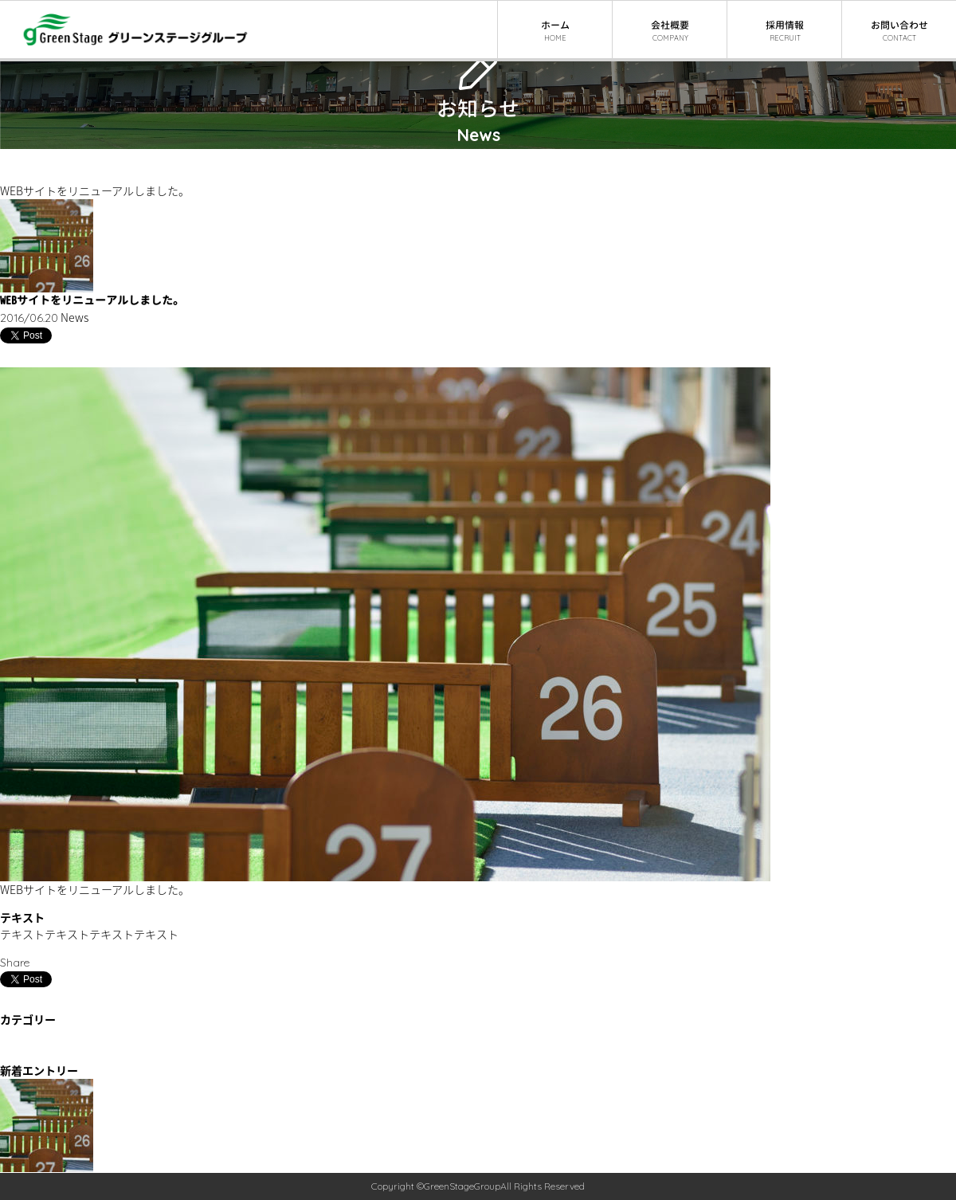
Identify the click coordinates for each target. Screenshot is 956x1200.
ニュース (22, 174)
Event (14, 1037)
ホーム (16, 157)
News (14, 1053)
